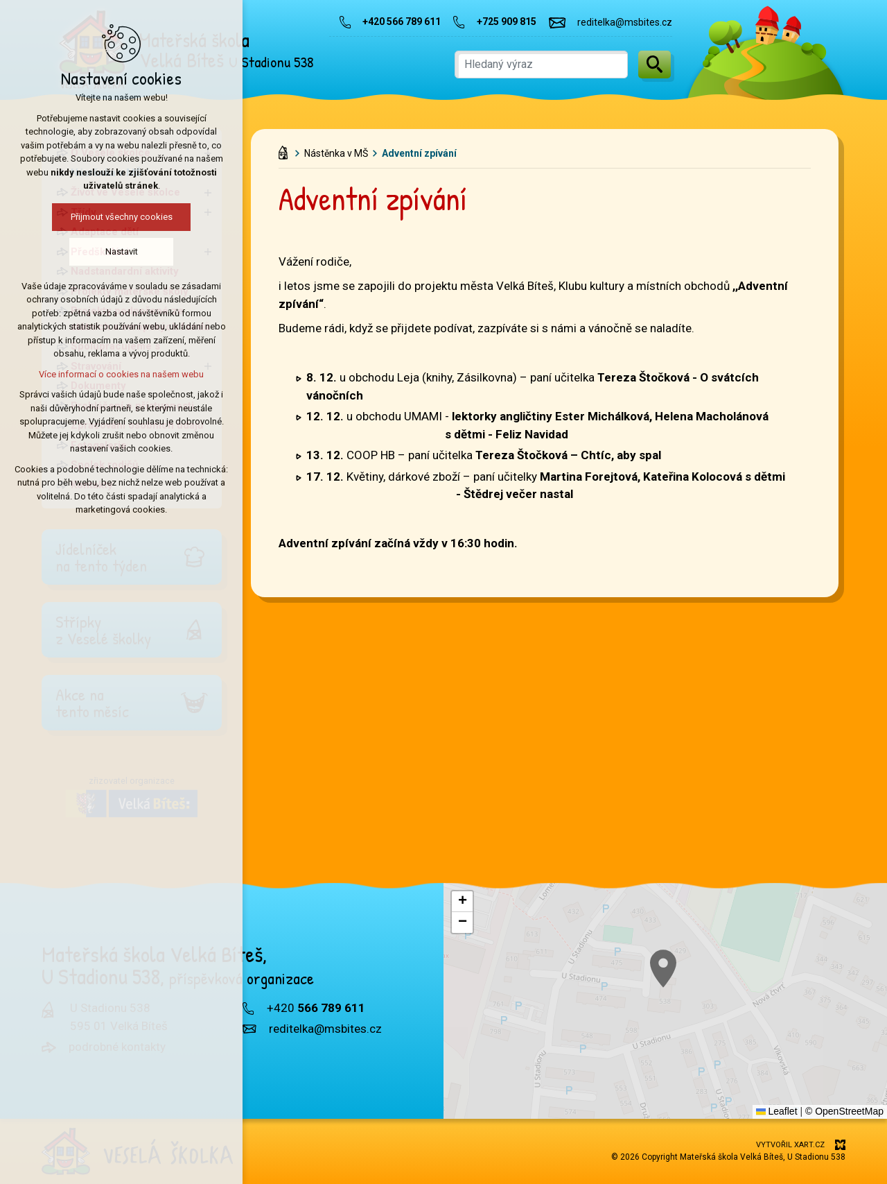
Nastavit (69, 251)
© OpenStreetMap (844, 1111)
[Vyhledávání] (654, 64)
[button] (462, 901)
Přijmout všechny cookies (70, 217)
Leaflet (777, 1111)
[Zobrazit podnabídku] (208, 153)
